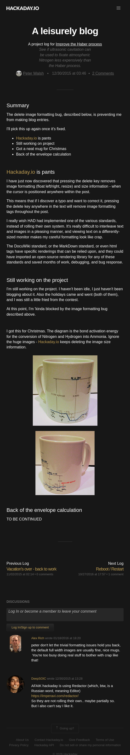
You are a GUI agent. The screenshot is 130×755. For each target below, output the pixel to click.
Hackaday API (44, 745)
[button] (118, 8)
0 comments (45, 574)
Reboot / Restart (110, 569)
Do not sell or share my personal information (90, 745)
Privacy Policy (18, 745)
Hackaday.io (26, 138)
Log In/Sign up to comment (30, 627)
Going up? (64, 728)
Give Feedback (79, 740)
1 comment (116, 574)
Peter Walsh (30, 73)
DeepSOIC (38, 678)
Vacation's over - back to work (31, 569)
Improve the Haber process (79, 44)
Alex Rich (37, 638)
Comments (103, 73)
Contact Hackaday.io (49, 740)
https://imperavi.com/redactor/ (55, 696)
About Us (22, 740)
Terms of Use (105, 740)
